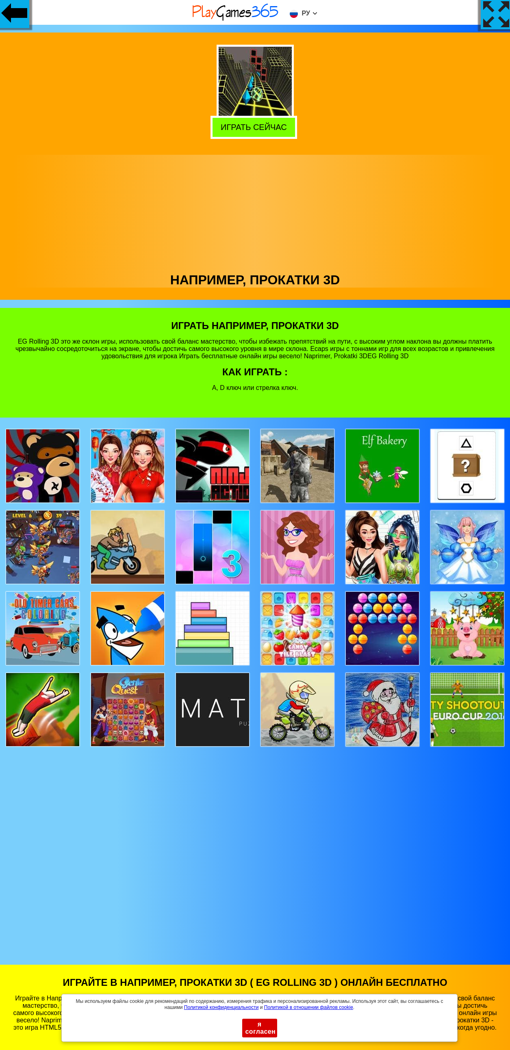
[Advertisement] (255, 211)
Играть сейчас (256, 127)
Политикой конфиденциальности (221, 1007)
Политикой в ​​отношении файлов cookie (308, 1007)
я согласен (260, 1028)
